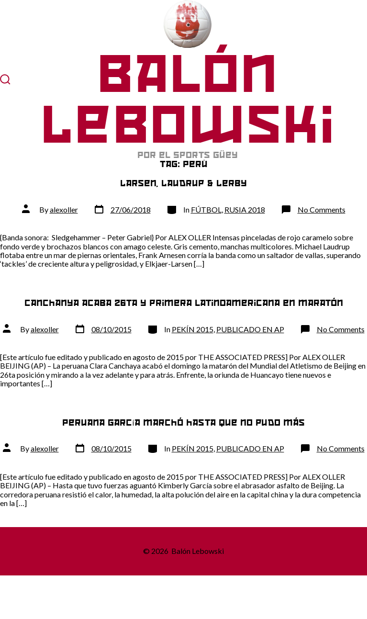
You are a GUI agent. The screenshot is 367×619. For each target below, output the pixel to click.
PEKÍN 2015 (192, 329)
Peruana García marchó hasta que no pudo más (183, 422)
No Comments (321, 209)
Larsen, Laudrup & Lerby (183, 183)
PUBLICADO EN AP (250, 329)
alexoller (64, 209)
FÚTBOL (206, 209)
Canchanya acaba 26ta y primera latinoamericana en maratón (183, 303)
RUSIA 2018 (244, 209)
